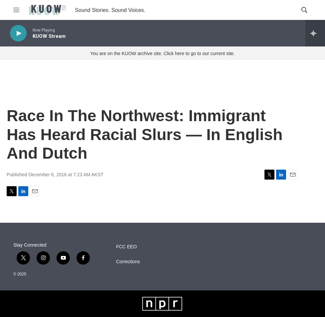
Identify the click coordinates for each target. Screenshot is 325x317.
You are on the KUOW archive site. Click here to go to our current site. (162, 53)
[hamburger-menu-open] (16, 10)
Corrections (128, 261)
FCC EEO (126, 246)
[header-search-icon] (304, 10)
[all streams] (315, 33)
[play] (18, 33)
